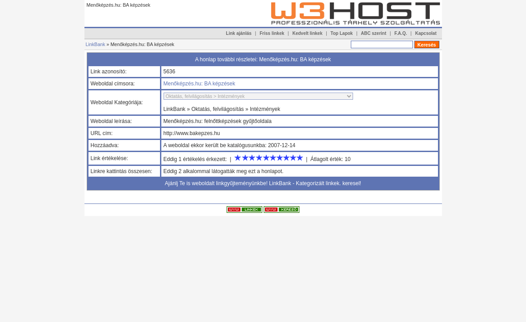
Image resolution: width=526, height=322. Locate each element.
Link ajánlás (239, 33)
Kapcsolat (426, 33)
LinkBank (95, 44)
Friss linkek (272, 33)
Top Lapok (342, 33)
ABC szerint (374, 33)
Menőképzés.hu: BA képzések (200, 83)
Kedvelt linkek (307, 33)
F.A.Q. (400, 33)
